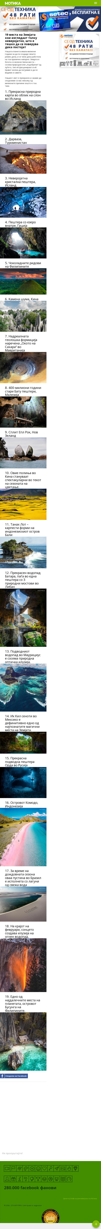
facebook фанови (40, 1188)
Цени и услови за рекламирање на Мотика (80, 1198)
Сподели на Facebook (16, 1076)
